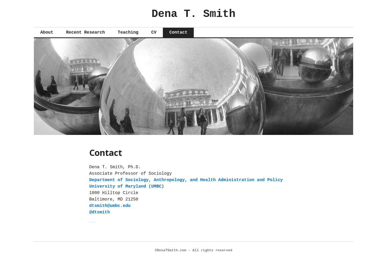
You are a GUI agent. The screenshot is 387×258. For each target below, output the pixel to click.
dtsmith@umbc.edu (110, 204)
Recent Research (85, 31)
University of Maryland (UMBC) (126, 185)
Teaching (128, 31)
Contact (178, 31)
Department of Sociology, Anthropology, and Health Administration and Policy (186, 179)
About (46, 31)
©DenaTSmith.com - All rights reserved (193, 249)
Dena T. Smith (193, 12)
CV (153, 31)
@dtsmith (99, 211)
